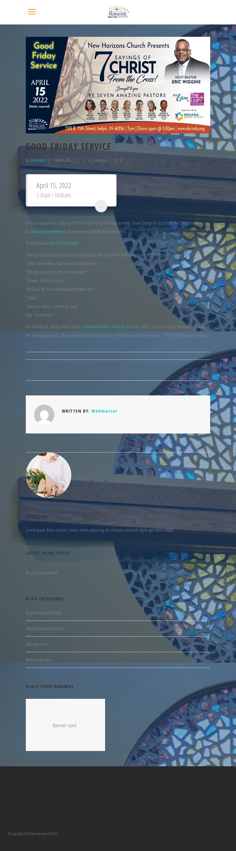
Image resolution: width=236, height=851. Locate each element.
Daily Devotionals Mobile (44, 613)
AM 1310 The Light (63, 243)
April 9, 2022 (63, 160)
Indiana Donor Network (47, 231)
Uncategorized (36, 644)
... (101, 206)
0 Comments (97, 160)
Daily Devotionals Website (44, 628)
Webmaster (38, 160)
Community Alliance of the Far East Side (111, 326)
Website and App (38, 660)
